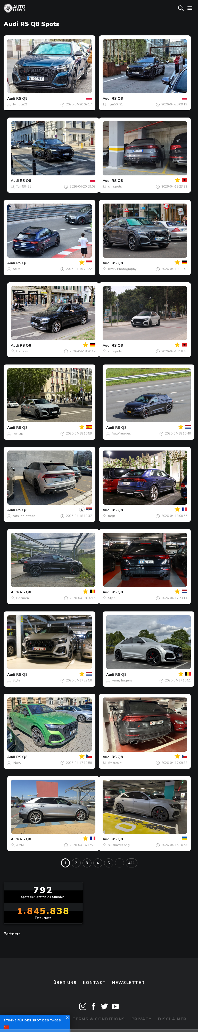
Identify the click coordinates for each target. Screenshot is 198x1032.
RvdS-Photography (122, 269)
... (119, 862)
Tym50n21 (20, 104)
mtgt (111, 516)
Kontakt (94, 983)
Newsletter (128, 983)
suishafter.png (119, 845)
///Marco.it (114, 763)
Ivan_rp (18, 433)
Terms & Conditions (98, 1019)
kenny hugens (122, 680)
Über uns (65, 983)
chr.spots (115, 186)
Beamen (22, 598)
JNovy (17, 763)
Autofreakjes (121, 433)
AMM (16, 269)
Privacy (141, 1019)
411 (131, 862)
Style (112, 598)
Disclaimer (172, 1019)
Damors (22, 351)
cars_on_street (24, 516)
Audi (11, 98)
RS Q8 (21, 98)
